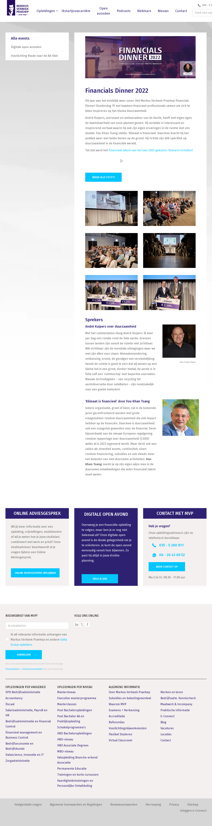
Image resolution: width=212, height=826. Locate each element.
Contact (181, 11)
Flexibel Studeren (120, 734)
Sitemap (192, 804)
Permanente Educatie (72, 768)
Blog (163, 722)
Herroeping (153, 804)
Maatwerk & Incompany (176, 704)
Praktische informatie (175, 710)
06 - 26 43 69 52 (172, 555)
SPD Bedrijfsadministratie (22, 692)
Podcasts (124, 11)
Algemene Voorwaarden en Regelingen (76, 804)
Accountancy (14, 698)
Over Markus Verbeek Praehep (129, 692)
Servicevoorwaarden (32, 669)
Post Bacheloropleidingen (74, 710)
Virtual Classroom (120, 740)
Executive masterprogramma (76, 698)
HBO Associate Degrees (73, 745)
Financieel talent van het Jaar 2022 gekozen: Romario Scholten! (151, 150)
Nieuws (163, 11)
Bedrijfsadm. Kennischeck (178, 698)
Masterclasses (66, 704)
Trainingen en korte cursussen (78, 774)
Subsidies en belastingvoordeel (130, 698)
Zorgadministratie (17, 760)
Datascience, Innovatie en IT (24, 754)
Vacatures (167, 728)
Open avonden (103, 11)
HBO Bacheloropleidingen (74, 733)
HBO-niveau (65, 739)
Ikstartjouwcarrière (76, 11)
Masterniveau (66, 692)
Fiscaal (9, 704)
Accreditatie (117, 716)
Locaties (166, 734)
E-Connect (167, 716)
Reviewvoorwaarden (123, 804)
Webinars (144, 11)
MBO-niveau (65, 751)
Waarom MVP (117, 704)
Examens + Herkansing (124, 710)
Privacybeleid (12, 669)
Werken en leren (171, 692)
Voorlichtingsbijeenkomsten (128, 728)
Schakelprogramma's (71, 727)
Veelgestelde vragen (28, 804)
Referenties (117, 722)
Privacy (174, 804)
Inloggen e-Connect (193, 810)
